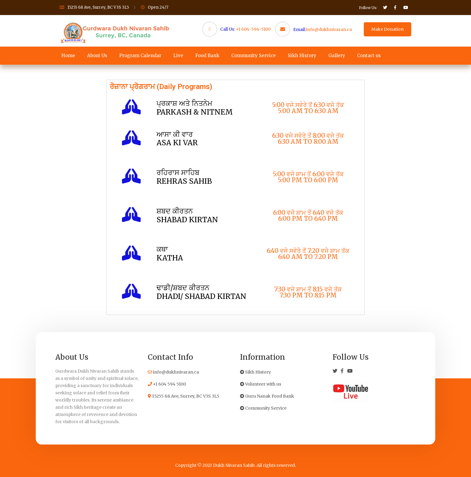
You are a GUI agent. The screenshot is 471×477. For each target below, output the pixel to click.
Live (178, 55)
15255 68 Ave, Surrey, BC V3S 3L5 (183, 396)
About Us (97, 55)
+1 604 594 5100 (167, 384)
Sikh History (302, 55)
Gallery (336, 55)
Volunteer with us (260, 384)
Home (68, 55)
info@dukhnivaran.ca (329, 29)
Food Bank (207, 55)
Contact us (369, 55)
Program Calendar (140, 55)
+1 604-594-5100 (253, 29)
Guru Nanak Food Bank (267, 396)
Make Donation (387, 29)
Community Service (253, 55)
